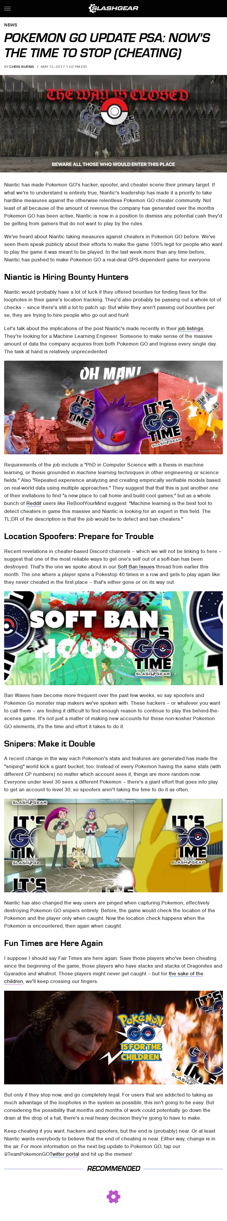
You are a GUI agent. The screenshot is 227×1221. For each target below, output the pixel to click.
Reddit (33, 503)
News (10, 25)
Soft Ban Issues (136, 566)
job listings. (191, 328)
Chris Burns (21, 67)
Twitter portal (64, 1154)
